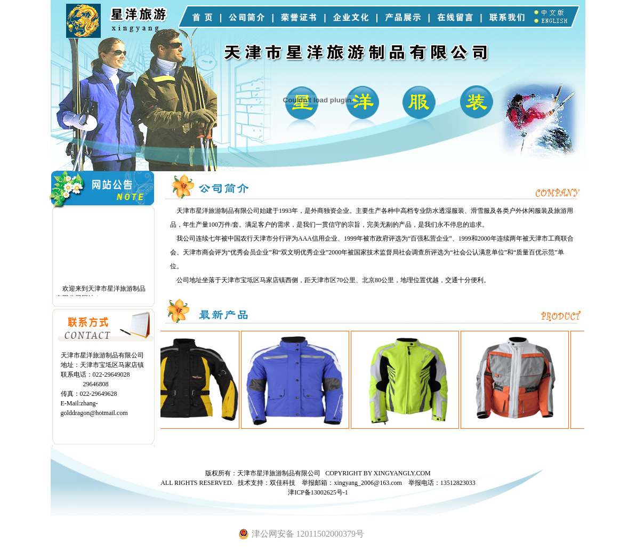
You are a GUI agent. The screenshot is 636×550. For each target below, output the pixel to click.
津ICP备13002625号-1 (318, 492)
